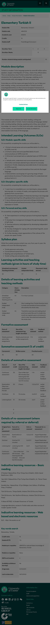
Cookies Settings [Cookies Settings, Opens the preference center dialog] (23, 104)
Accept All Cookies (31, 108)
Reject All (18, 108)
